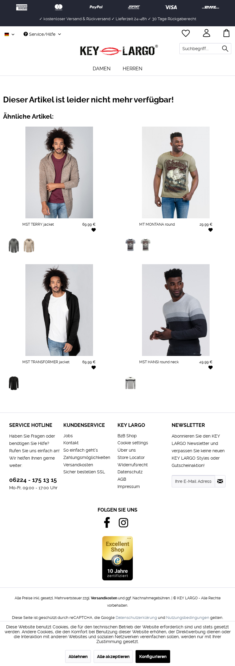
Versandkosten (78, 464)
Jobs (68, 435)
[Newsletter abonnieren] (220, 481)
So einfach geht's (80, 450)
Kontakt (71, 442)
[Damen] (102, 68)
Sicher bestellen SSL (84, 471)
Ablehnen (78, 656)
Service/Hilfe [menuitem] (40, 34)
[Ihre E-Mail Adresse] (193, 481)
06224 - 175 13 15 (33, 479)
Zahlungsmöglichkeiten (86, 457)
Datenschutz (130, 471)
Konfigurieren (152, 656)
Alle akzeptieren (113, 656)
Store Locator (131, 457)
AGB (122, 479)
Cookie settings (133, 442)
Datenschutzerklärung (136, 617)
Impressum (129, 486)
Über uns (127, 450)
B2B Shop (127, 435)
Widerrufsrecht (133, 464)
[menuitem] (205, 48)
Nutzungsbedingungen (187, 617)
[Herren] (132, 68)
